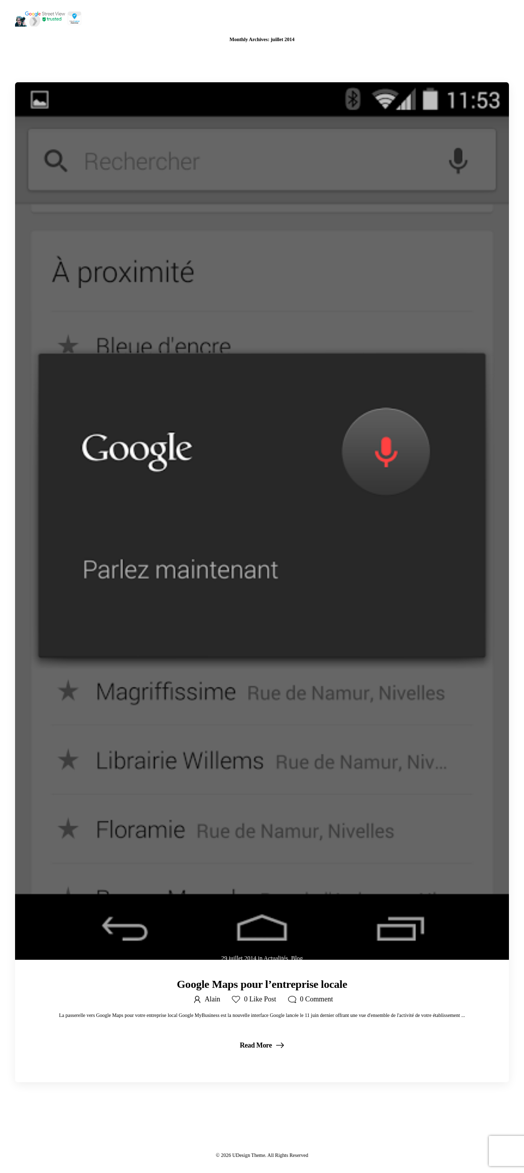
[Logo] (49, 18)
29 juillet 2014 (238, 958)
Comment (316, 999)
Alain (212, 999)
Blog (297, 958)
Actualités (276, 958)
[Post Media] (262, 521)
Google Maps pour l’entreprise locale (262, 984)
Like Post (260, 999)
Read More (257, 1045)
